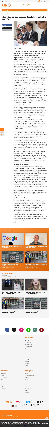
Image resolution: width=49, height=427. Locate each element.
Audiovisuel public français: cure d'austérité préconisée (10, 265)
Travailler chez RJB (28, 381)
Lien (3, 30)
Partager (4, 25)
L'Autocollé (27, 361)
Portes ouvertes (38, 10)
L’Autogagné (27, 359)
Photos (14, 10)
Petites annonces (4, 381)
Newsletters (28, 330)
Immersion (27, 350)
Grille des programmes (29, 346)
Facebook (7, 330)
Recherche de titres (28, 344)
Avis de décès (3, 388)
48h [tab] (4, 276)
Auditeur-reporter (42, 1)
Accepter (45, 423)
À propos (26, 373)
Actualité (7, 13)
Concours (27, 365)
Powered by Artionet (5, 416)
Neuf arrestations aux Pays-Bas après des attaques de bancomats (36, 265)
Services (32, 10)
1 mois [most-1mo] (15, 276)
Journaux (9, 10)
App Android (41, 330)
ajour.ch (4, 10)
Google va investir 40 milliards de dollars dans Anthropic (12, 247)
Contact (26, 390)
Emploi (2, 386)
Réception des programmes (30, 375)
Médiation (27, 386)
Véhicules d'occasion (4, 373)
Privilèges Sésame (4, 377)
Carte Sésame (27, 377)
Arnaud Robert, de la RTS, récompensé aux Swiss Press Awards (36, 247)
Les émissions (27, 340)
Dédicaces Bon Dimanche (29, 352)
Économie (13, 13)
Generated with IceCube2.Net (13, 416)
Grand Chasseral (28, 348)
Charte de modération (29, 388)
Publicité (26, 379)
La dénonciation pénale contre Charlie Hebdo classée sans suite (11, 292)
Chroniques (25, 10)
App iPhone (35, 330)
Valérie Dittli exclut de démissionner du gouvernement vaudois (35, 292)
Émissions (19, 10)
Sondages (27, 363)
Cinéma (2, 375)
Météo (2, 379)
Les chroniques (27, 342)
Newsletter (27, 392)
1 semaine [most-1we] (9, 276)
